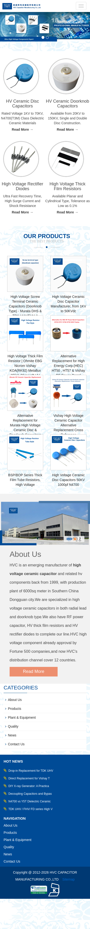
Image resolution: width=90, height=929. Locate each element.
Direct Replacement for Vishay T (29, 778)
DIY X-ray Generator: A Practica (28, 786)
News (12, 735)
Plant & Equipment (22, 717)
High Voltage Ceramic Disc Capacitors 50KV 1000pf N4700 (68, 480)
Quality (13, 726)
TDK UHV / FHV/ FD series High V (30, 809)
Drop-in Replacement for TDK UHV (30, 770)
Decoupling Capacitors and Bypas (30, 793)
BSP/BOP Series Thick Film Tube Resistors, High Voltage (25, 480)
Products (14, 709)
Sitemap (68, 879)
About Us (25, 554)
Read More (33, 671)
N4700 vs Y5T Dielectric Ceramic (29, 801)
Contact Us (16, 744)
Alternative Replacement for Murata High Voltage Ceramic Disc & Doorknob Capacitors (25, 425)
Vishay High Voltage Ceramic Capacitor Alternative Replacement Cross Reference (68, 425)
